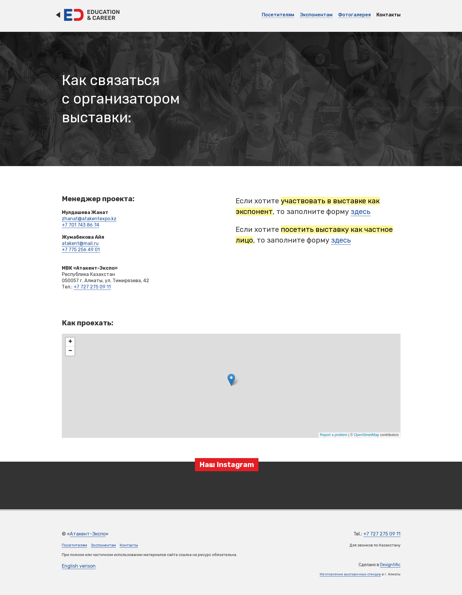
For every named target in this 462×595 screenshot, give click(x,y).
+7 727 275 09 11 (92, 287)
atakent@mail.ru (80, 243)
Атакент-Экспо (87, 534)
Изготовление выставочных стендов (350, 574)
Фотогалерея (354, 15)
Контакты (388, 15)
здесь (360, 211)
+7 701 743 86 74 (80, 225)
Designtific (390, 564)
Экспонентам (316, 15)
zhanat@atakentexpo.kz (89, 218)
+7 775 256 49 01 (81, 249)
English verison (79, 566)
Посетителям (278, 15)
